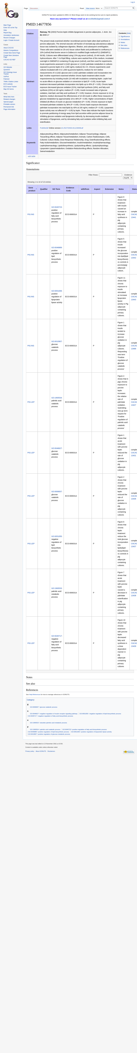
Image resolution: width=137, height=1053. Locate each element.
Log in (133, 2)
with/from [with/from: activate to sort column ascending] (85, 189)
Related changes (9, 99)
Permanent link (8, 107)
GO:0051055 (56, 536)
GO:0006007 (56, 491)
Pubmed (6, 79)
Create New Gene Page (11, 53)
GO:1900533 (56, 588)
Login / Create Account (11, 40)
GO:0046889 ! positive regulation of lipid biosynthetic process (48, 732)
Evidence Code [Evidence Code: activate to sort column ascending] (70, 189)
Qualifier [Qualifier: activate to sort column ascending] (44, 189)
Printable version (9, 104)
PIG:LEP (30, 402)
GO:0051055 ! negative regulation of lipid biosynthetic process (100, 713)
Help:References (34, 694)
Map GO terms (8, 89)
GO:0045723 (56, 207)
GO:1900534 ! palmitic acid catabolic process (45, 729)
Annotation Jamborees (11, 35)
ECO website (8, 84)
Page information (9, 109)
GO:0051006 (56, 291)
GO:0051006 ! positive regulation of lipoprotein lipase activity (91, 732)
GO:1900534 (56, 398)
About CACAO (8, 48)
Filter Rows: (105, 175)
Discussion (34, 8)
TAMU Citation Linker (10, 82)
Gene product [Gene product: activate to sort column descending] (31, 189)
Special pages (8, 102)
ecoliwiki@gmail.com (98, 19)
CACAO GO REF (9, 60)
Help (5, 30)
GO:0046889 (56, 247)
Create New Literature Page (11, 56)
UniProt (6, 76)
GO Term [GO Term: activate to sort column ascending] (56, 189)
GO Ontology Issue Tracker (10, 73)
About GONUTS (41, 751)
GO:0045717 (56, 636)
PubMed (43, 128)
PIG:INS (30, 214)
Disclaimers (51, 751)
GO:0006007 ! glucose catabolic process (43, 707)
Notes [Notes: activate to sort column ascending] (121, 189)
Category (30, 700)
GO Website (7, 67)
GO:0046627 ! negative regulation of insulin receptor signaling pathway (53, 713)
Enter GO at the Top (10, 27)
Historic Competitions (10, 50)
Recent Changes (9, 38)
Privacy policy (29, 751)
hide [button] (128, 33)
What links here (8, 97)
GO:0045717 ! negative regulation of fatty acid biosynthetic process (50, 716)
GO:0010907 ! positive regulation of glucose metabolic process (49, 734)
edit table (31, 156)
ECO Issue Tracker (10, 87)
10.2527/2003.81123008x (71, 128)
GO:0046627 (56, 448)
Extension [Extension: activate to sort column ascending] (109, 189)
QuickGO (6, 70)
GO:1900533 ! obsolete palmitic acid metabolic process (48, 723)
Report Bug (7, 33)
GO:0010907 (56, 341)
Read (91, 8)
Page (26, 8)
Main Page (7, 25)
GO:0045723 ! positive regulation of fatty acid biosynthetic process (84, 729)
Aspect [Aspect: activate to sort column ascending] (97, 189)
